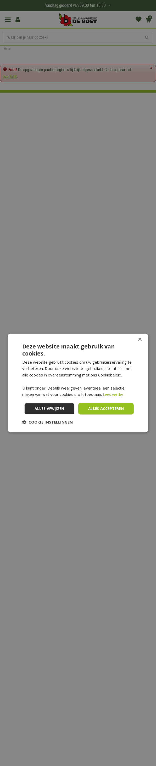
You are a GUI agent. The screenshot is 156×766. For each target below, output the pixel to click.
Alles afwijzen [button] (79, 415)
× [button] (140, 333)
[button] (47, 429)
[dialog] (78, 383)
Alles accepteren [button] (79, 401)
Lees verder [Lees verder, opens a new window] (114, 387)
